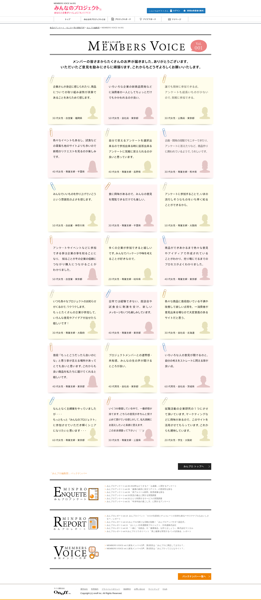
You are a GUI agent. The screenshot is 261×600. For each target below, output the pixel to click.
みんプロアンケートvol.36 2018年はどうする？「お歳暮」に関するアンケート (142, 486)
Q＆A (165, 589)
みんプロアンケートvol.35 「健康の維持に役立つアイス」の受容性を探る (139, 489)
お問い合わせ (139, 589)
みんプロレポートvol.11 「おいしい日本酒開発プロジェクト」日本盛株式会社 (141, 525)
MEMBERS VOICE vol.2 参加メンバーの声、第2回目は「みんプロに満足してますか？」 (146, 545)
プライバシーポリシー (111, 589)
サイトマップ (153, 589)
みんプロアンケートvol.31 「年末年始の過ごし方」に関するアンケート (138, 501)
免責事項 (127, 589)
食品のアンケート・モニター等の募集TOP (67, 28)
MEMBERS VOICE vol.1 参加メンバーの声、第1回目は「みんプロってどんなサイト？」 (146, 548)
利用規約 (94, 589)
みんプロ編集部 (93, 28)
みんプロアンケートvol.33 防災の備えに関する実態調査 (131, 495)
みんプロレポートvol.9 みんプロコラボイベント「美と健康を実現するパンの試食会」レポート (149, 531)
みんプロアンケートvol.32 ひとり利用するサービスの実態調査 (134, 498)
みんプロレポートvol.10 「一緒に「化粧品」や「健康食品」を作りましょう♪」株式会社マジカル (150, 528)
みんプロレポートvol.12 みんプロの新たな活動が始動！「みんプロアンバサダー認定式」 (146, 522)
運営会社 (84, 589)
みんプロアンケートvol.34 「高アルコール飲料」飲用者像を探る (135, 492)
